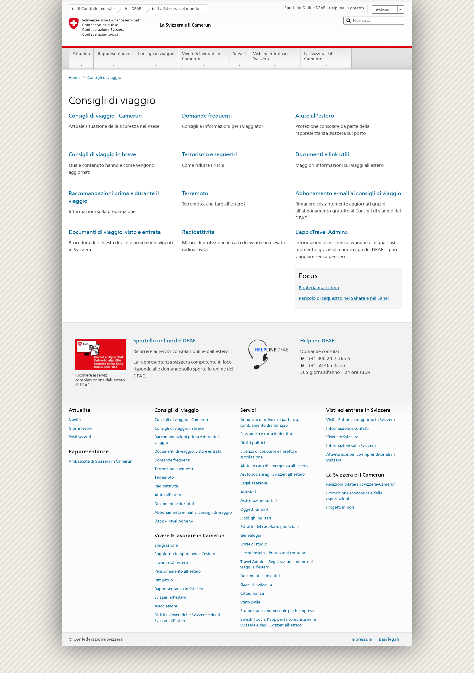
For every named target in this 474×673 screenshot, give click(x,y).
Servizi (239, 59)
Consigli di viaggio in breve (102, 154)
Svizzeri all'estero (170, 597)
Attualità (81, 59)
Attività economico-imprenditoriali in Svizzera (360, 457)
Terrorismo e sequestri (209, 154)
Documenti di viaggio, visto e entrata (115, 232)
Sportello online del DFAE (164, 341)
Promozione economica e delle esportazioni (354, 496)
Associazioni (165, 606)
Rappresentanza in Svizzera (179, 589)
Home (74, 77)
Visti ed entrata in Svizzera (275, 59)
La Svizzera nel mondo (178, 8)
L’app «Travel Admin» (321, 232)
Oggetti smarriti (255, 509)
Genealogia (250, 535)
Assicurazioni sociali (258, 500)
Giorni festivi (80, 428)
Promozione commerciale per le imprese (277, 611)
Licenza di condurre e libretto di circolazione (269, 454)
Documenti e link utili (322, 154)
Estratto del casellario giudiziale (269, 527)
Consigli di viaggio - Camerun (105, 115)
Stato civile (250, 602)
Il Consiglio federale (96, 8)
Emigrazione (166, 545)
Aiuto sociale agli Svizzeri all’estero (272, 474)
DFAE (136, 8)
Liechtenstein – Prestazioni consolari (273, 553)
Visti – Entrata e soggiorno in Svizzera (360, 419)
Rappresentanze (113, 59)
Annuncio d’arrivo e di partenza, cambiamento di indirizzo (269, 422)
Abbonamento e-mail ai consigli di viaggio (348, 193)
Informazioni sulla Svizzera (351, 445)
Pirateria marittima (319, 287)
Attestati (248, 492)
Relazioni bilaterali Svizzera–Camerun (361, 484)
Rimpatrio (163, 580)
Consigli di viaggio (156, 59)
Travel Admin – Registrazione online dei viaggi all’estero (276, 564)
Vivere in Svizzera (342, 437)
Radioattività (198, 232)
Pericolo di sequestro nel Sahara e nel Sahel (344, 298)
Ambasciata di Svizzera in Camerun (100, 461)
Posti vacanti (80, 437)
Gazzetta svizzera (256, 584)
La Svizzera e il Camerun (326, 59)
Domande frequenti (207, 115)
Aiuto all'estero (314, 115)
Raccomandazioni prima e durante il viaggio (187, 440)
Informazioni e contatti (347, 428)
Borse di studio (253, 544)
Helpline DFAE (317, 341)
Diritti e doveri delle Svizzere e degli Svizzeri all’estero (187, 618)
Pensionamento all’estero (177, 571)
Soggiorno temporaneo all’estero (184, 554)
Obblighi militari (255, 518)
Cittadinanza (252, 593)
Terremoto (195, 193)
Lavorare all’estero (171, 562)
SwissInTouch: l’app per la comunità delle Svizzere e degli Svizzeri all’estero (278, 622)
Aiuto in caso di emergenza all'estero (274, 466)
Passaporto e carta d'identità (266, 434)
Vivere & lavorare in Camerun (204, 59)
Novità (75, 419)
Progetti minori (340, 507)
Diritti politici (252, 442)
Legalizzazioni (253, 483)
